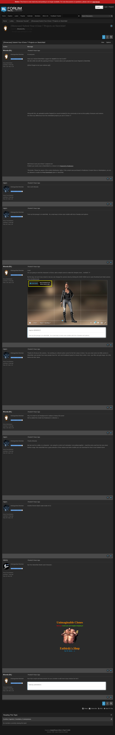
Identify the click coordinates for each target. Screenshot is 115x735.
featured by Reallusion (66, 166)
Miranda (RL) (21, 29)
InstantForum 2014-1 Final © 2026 (60, 730)
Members (37, 16)
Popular (22, 16)
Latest (16, 16)
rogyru (5, 183)
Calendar (30, 16)
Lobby (12, 21)
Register (111, 7)
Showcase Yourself (22, 21)
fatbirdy (5, 560)
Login (105, 7)
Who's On (45, 16)
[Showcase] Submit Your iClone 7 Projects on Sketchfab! (49, 21)
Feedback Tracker (56, 16)
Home (4, 16)
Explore (10, 16)
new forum (96, 2)
